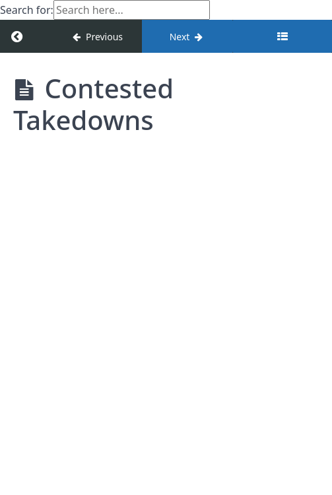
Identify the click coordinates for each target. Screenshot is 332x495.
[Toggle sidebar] (282, 36)
